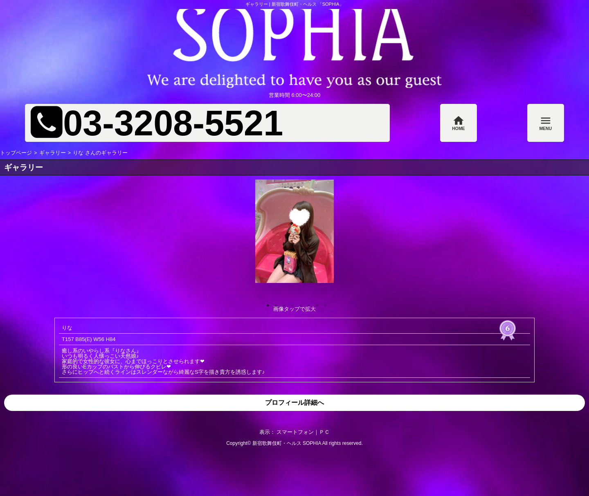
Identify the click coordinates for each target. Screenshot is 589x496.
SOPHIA (312, 443)
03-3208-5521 (173, 123)
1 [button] (266, 303)
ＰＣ (324, 432)
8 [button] (323, 303)
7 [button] (315, 303)
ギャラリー (52, 153)
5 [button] (299, 303)
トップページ (16, 153)
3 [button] (282, 303)
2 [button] (274, 303)
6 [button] (307, 303)
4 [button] (290, 303)
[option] (294, 231)
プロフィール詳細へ (294, 402)
